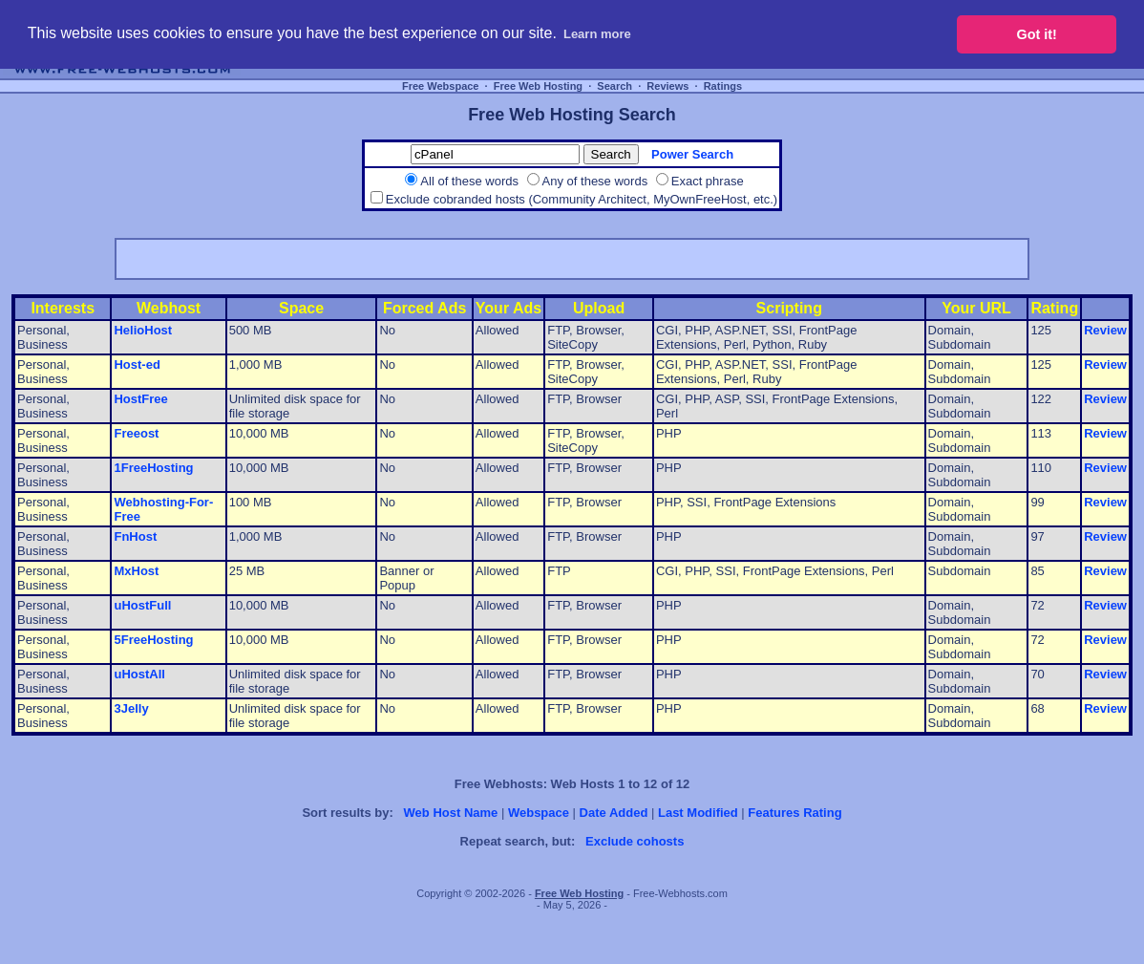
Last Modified (698, 812)
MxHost (136, 571)
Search (614, 86)
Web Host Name (451, 812)
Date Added (614, 812)
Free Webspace (440, 86)
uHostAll (139, 674)
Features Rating (794, 812)
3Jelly (131, 708)
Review (1105, 330)
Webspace (538, 812)
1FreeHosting (153, 468)
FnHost (135, 536)
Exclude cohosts (634, 841)
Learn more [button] (597, 34)
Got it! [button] (1037, 34)
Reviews (667, 86)
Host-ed (136, 364)
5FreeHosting (153, 639)
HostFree (140, 399)
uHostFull (142, 605)
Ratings (723, 86)
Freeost (136, 433)
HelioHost (143, 330)
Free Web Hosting (538, 86)
